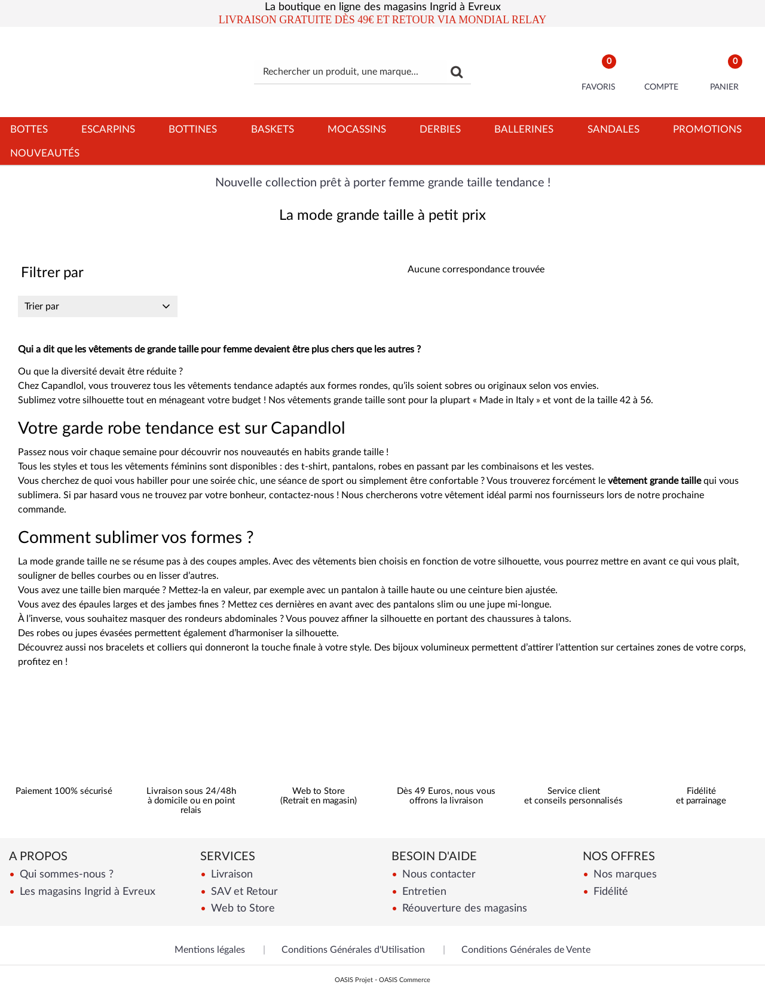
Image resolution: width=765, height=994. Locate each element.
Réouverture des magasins (463, 908)
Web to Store (241, 908)
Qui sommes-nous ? (65, 874)
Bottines (193, 129)
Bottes (29, 129)
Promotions (707, 129)
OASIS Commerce (404, 980)
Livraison (230, 874)
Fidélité (609, 891)
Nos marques (623, 874)
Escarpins (108, 129)
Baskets (272, 129)
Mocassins (357, 129)
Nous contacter (437, 874)
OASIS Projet (354, 980)
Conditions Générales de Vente (525, 950)
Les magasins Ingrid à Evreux (86, 891)
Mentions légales (210, 950)
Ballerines (523, 129)
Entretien (422, 891)
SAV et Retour (243, 891)
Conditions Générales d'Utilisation (353, 950)
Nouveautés (44, 153)
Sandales (613, 129)
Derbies (440, 129)
